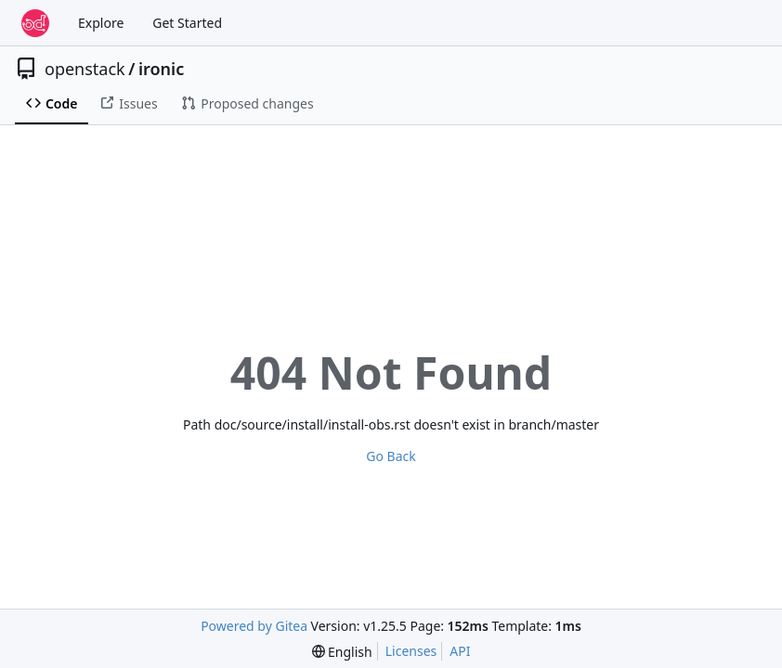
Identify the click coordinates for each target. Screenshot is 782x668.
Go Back (390, 456)
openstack (85, 68)
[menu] (342, 652)
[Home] (35, 23)
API (460, 651)
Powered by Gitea (254, 626)
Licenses (411, 651)
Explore (101, 23)
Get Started (187, 23)
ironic (161, 68)
